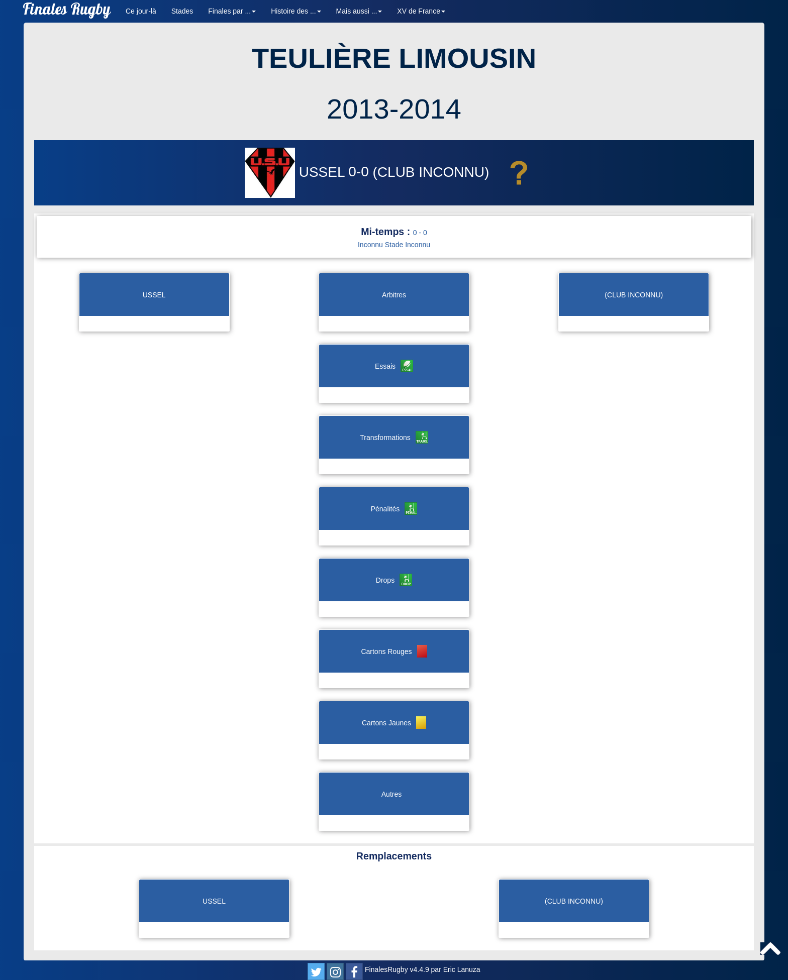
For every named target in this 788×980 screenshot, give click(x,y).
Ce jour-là (141, 11)
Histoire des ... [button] (296, 11)
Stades (182, 11)
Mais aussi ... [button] (359, 11)
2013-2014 (394, 109)
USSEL (296, 172)
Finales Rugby (67, 11)
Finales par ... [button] (232, 11)
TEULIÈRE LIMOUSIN (394, 58)
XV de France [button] (421, 11)
